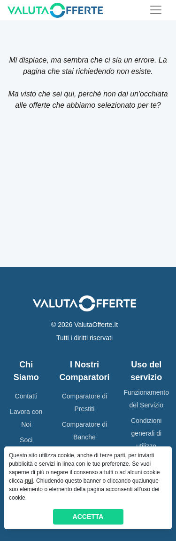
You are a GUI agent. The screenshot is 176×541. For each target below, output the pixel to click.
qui (28, 480)
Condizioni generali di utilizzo (146, 433)
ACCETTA (88, 516)
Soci (26, 440)
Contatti (26, 396)
